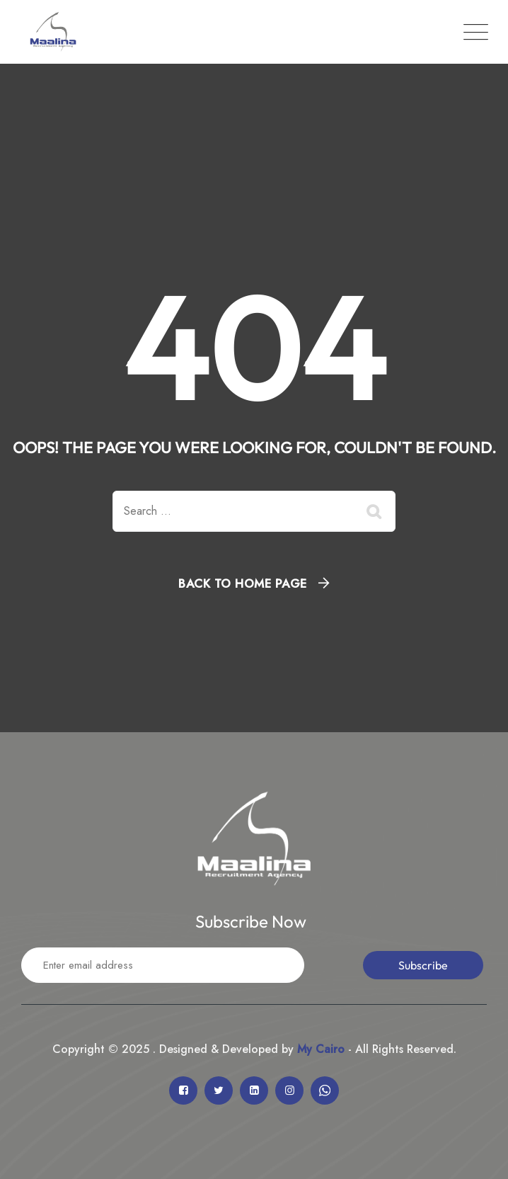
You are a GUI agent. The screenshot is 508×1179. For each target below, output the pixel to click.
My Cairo (319, 1049)
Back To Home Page (242, 583)
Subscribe (423, 965)
